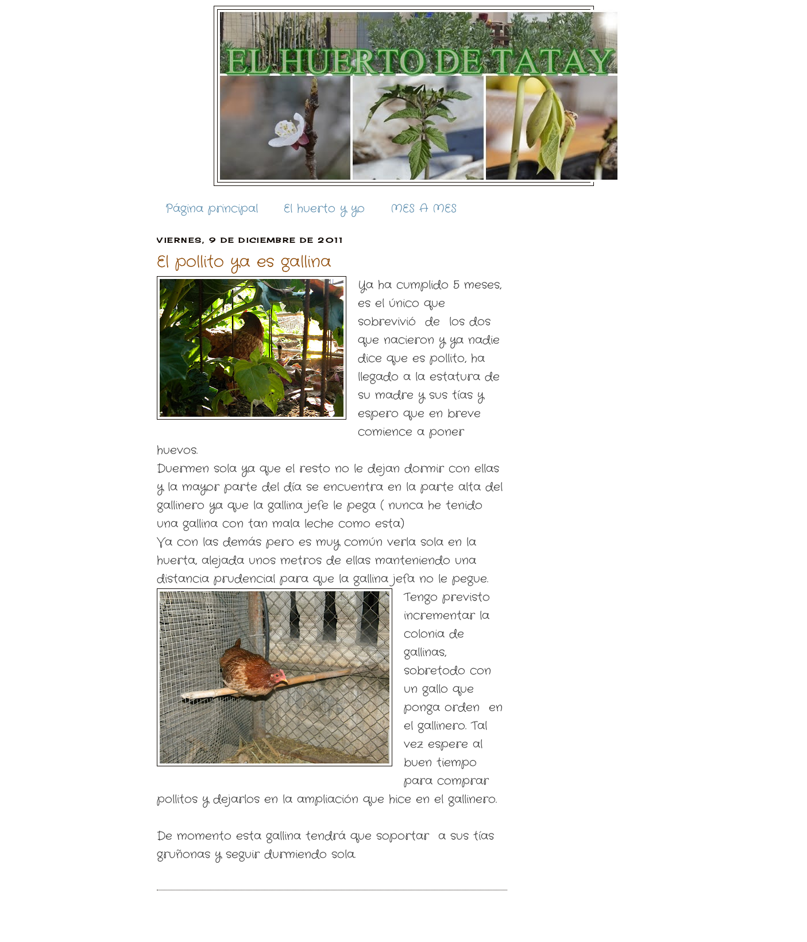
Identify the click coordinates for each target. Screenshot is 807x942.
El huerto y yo (324, 208)
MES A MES (424, 208)
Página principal (211, 208)
